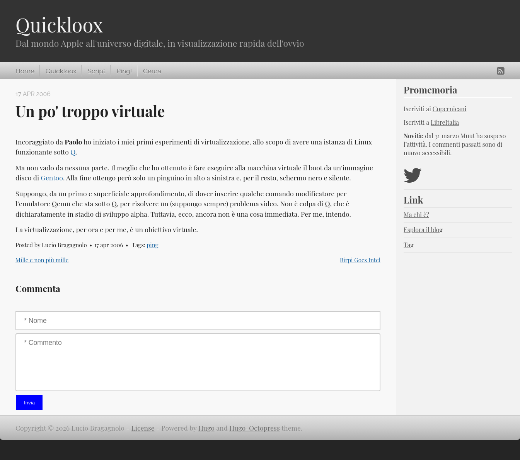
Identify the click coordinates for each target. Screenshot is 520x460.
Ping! (124, 71)
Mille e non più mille (41, 260)
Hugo (206, 427)
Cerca (152, 71)
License (143, 427)
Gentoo (52, 177)
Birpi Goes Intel (360, 260)
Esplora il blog (423, 230)
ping (153, 245)
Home (24, 71)
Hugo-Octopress (254, 427)
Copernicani (450, 109)
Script (96, 71)
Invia (29, 403)
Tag (409, 245)
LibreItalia (445, 122)
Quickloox (59, 24)
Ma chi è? (416, 214)
